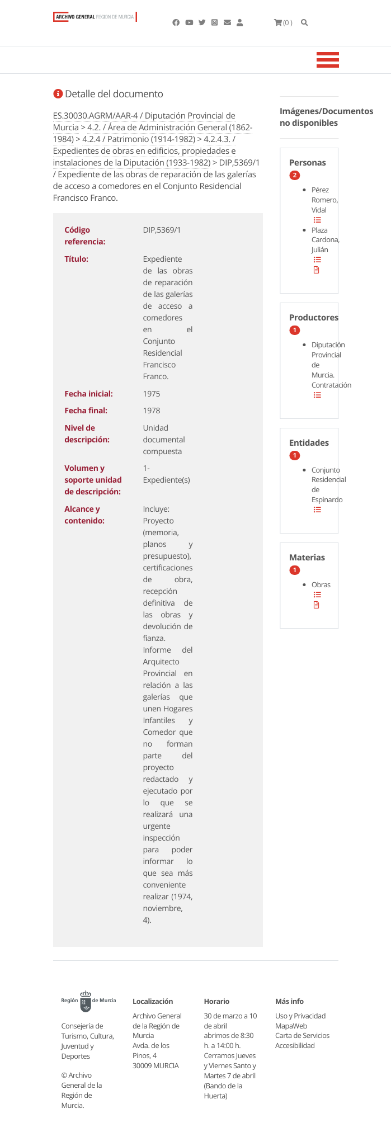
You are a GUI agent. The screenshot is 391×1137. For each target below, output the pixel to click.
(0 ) (283, 22)
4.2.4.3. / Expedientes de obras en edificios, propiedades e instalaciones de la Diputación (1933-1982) (144, 151)
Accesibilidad (295, 1045)
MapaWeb (291, 1026)
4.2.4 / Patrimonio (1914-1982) (138, 139)
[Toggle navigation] (342, 59)
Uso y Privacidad (300, 1016)
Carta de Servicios (302, 1035)
